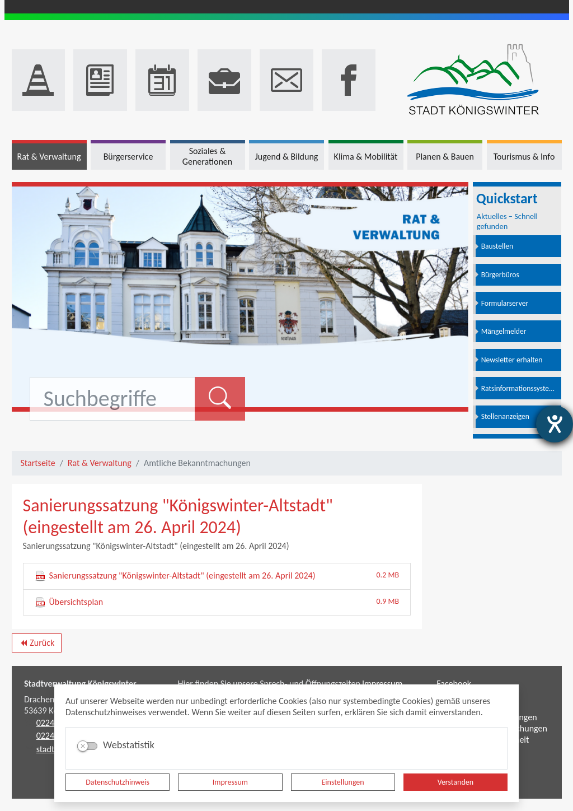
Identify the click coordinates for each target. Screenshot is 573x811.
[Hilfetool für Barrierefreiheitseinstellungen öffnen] (554, 424)
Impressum (230, 782)
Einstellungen (343, 782)
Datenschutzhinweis (117, 782)
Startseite (38, 463)
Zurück (36, 644)
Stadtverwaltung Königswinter (80, 683)
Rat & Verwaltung (99, 463)
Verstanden (455, 782)
